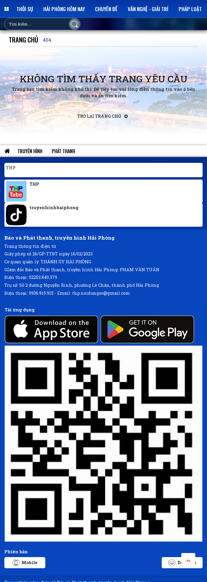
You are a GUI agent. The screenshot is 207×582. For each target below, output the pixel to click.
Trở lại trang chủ (102, 116)
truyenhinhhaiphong (54, 207)
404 (47, 40)
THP (10, 167)
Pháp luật (190, 9)
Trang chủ (23, 39)
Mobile (25, 562)
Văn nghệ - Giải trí (148, 9)
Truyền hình (30, 151)
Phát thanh (63, 151)
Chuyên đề (106, 9)
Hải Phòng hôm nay (64, 9)
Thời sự (24, 9)
